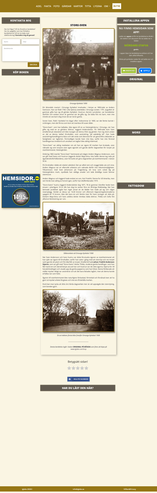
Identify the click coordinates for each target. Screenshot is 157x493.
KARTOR (78, 6)
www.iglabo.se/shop (78, 349)
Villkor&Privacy (130, 491)
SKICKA (33, 64)
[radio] (69, 368)
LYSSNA (97, 6)
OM (106, 6)
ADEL (39, 6)
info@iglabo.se (78, 491)
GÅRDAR (66, 6)
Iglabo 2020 (27, 491)
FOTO (56, 6)
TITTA (88, 6)
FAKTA (47, 6)
